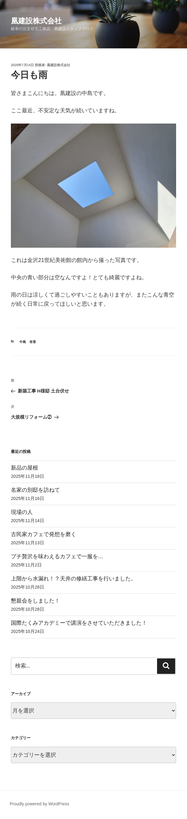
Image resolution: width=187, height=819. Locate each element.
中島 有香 (27, 342)
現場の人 (22, 512)
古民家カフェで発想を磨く (43, 534)
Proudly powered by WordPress (39, 803)
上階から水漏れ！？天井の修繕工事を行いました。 (73, 579)
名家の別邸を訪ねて (35, 490)
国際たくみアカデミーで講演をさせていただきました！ (79, 623)
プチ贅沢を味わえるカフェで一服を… (57, 556)
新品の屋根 (24, 468)
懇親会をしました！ (35, 601)
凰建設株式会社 (36, 21)
